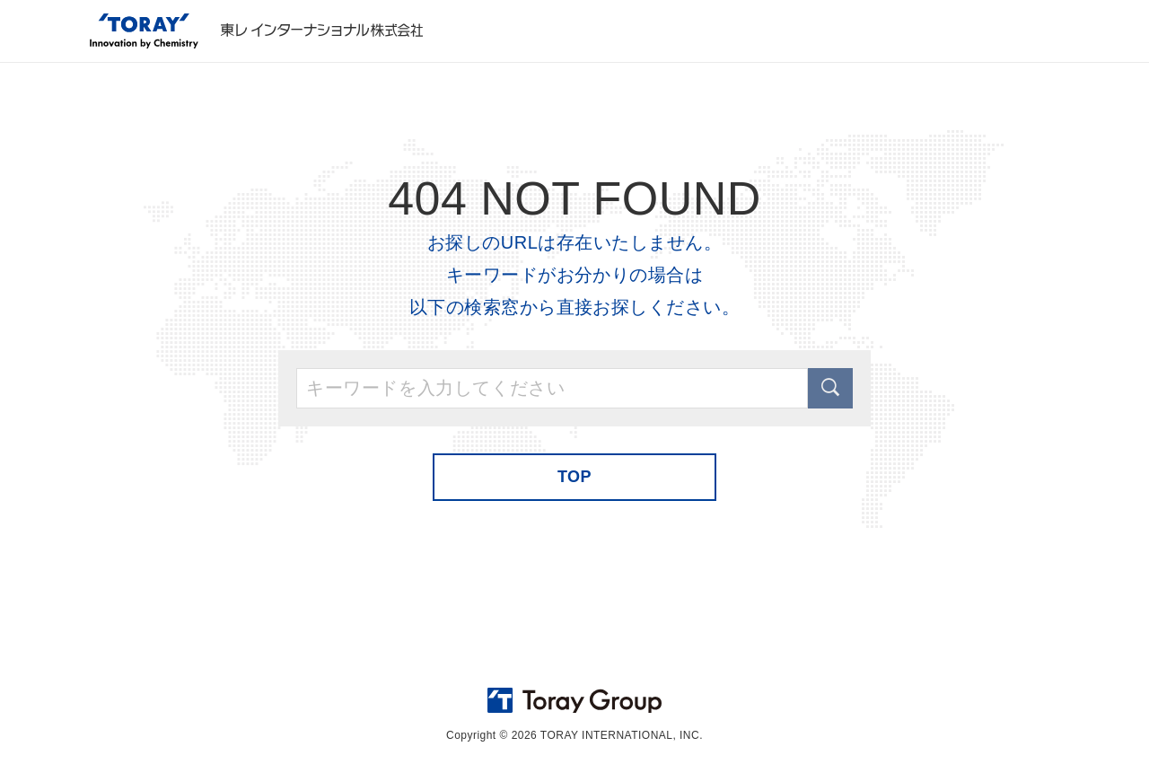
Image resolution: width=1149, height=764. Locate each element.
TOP (574, 477)
